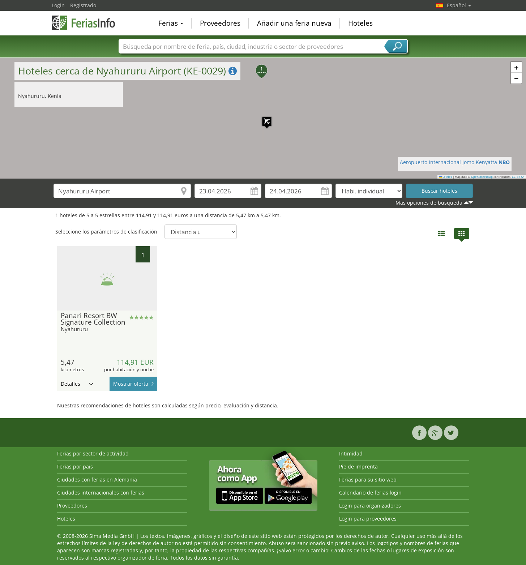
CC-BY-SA (518, 177)
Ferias (170, 23)
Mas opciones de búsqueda (428, 202)
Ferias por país (75, 466)
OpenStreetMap (482, 177)
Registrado (83, 5)
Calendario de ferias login (370, 492)
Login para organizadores (370, 505)
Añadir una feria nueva (294, 23)
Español (459, 5)
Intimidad (351, 453)
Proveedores (220, 23)
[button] (263, 118)
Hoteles (360, 23)
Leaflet (445, 177)
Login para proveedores (368, 518)
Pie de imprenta (358, 466)
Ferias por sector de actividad (93, 453)
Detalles (77, 383)
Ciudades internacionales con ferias (100, 492)
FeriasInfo (88, 22)
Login (58, 5)
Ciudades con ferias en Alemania (97, 479)
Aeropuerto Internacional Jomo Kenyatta (455, 162)
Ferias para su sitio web (368, 479)
